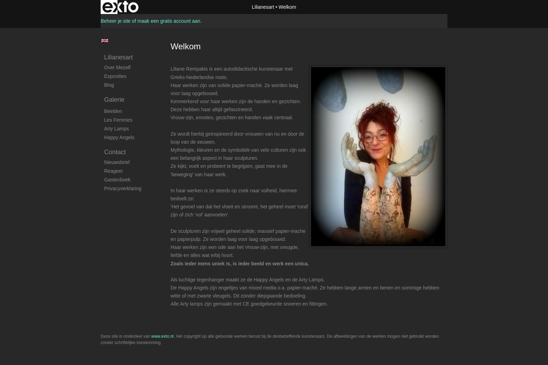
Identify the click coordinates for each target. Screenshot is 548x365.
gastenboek (117, 179)
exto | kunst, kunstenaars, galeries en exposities (120, 7)
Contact (115, 152)
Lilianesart (263, 7)
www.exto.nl (162, 336)
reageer (113, 171)
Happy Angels (119, 137)
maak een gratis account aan (168, 21)
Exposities (115, 76)
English (105, 40)
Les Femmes (118, 120)
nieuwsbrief (117, 162)
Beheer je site (116, 21)
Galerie (114, 99)
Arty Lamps (116, 128)
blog (109, 85)
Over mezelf (117, 67)
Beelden (113, 111)
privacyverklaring (123, 188)
